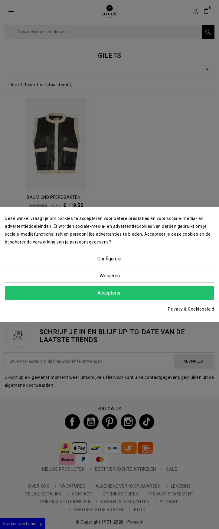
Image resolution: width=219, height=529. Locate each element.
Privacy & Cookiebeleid (191, 309)
